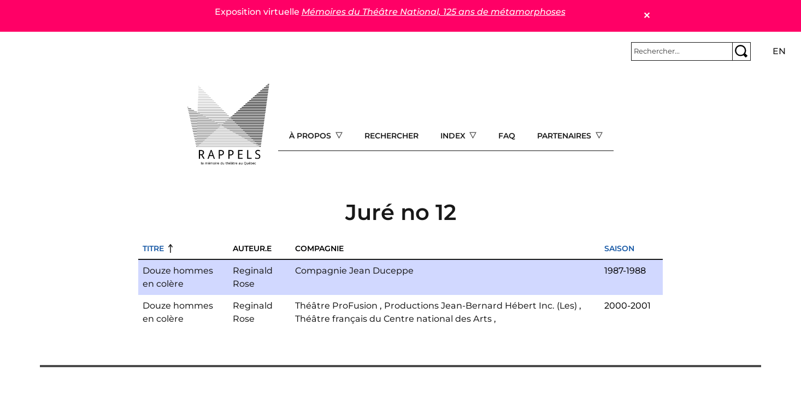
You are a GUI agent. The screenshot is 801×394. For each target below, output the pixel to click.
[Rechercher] (682, 51)
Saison (619, 248)
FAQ (506, 136)
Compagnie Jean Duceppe (354, 270)
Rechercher (391, 136)
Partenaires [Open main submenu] (565, 136)
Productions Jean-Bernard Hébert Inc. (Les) (480, 305)
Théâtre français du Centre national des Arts (393, 319)
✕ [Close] (646, 15)
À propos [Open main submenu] (311, 136)
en (779, 51)
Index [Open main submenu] (454, 136)
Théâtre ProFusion (336, 305)
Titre (153, 248)
